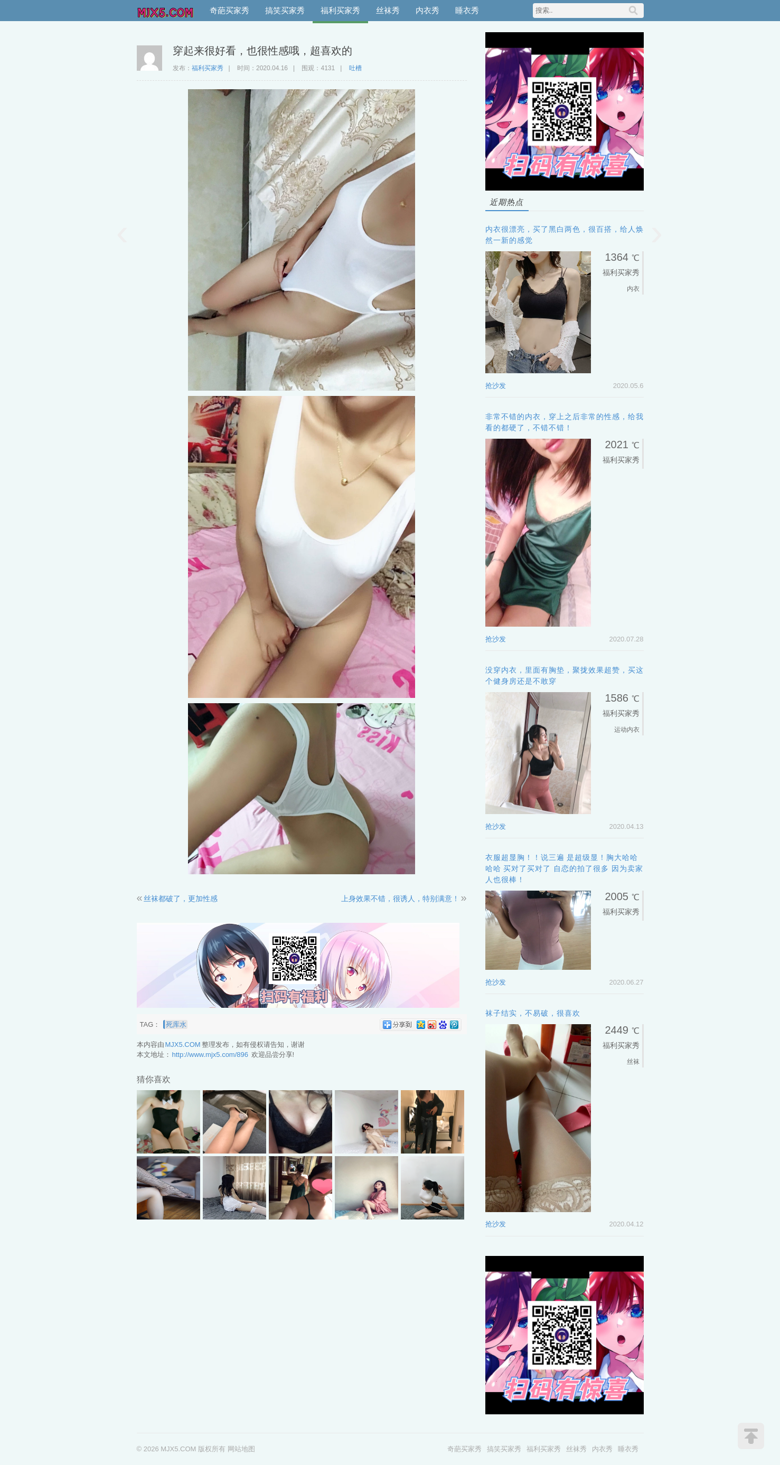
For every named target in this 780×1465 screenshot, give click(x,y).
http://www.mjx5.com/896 (210, 1054)
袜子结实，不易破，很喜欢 (532, 1013)
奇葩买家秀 (229, 10)
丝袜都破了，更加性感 (181, 898)
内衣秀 (427, 10)
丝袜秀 (388, 10)
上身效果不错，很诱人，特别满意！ (400, 898)
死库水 (176, 1024)
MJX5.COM (166, 10)
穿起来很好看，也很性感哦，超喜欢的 (262, 50)
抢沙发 (495, 386)
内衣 (633, 288)
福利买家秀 (340, 10)
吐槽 (355, 68)
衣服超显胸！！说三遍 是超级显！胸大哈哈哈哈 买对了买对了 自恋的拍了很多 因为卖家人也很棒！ (564, 868)
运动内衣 (627, 729)
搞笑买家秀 (285, 10)
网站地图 (241, 1449)
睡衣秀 (467, 10)
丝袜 (633, 1061)
